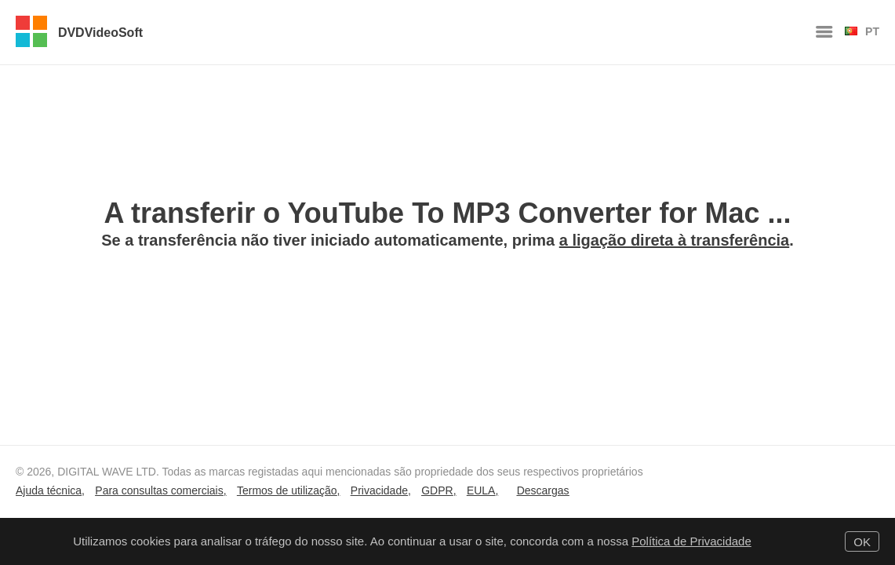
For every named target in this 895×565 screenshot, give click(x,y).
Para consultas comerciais (159, 490)
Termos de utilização (287, 490)
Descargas (543, 490)
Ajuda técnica (49, 490)
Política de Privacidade (691, 541)
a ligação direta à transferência (674, 240)
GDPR (437, 490)
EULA (481, 490)
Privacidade (379, 490)
